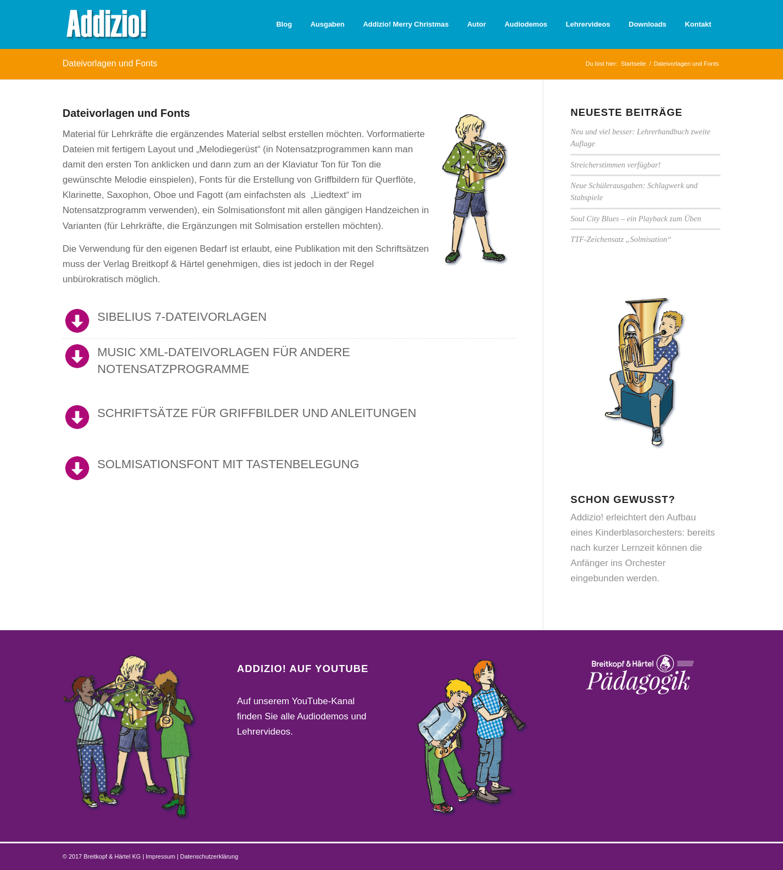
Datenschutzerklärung (209, 856)
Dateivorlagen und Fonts (110, 63)
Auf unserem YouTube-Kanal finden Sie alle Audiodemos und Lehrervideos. (301, 716)
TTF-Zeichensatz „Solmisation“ (621, 239)
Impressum (161, 856)
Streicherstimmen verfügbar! (615, 164)
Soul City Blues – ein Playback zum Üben (635, 218)
